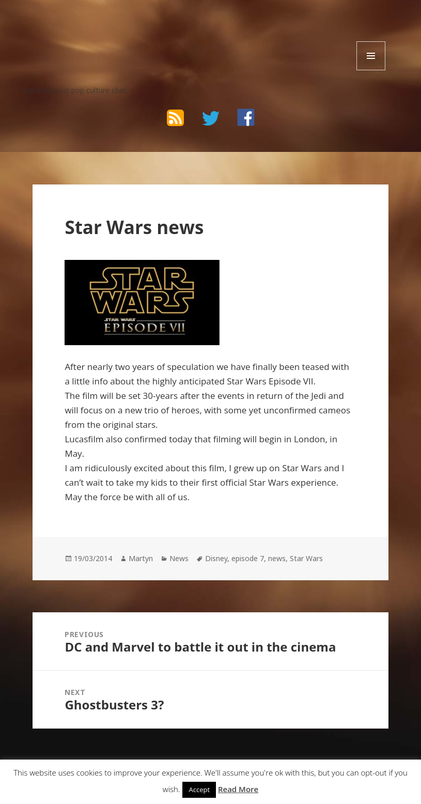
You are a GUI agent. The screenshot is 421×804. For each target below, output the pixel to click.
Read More (238, 789)
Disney (216, 558)
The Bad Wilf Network (103, 30)
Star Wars (306, 558)
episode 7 (247, 558)
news (277, 558)
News (179, 558)
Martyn (141, 558)
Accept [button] (199, 789)
